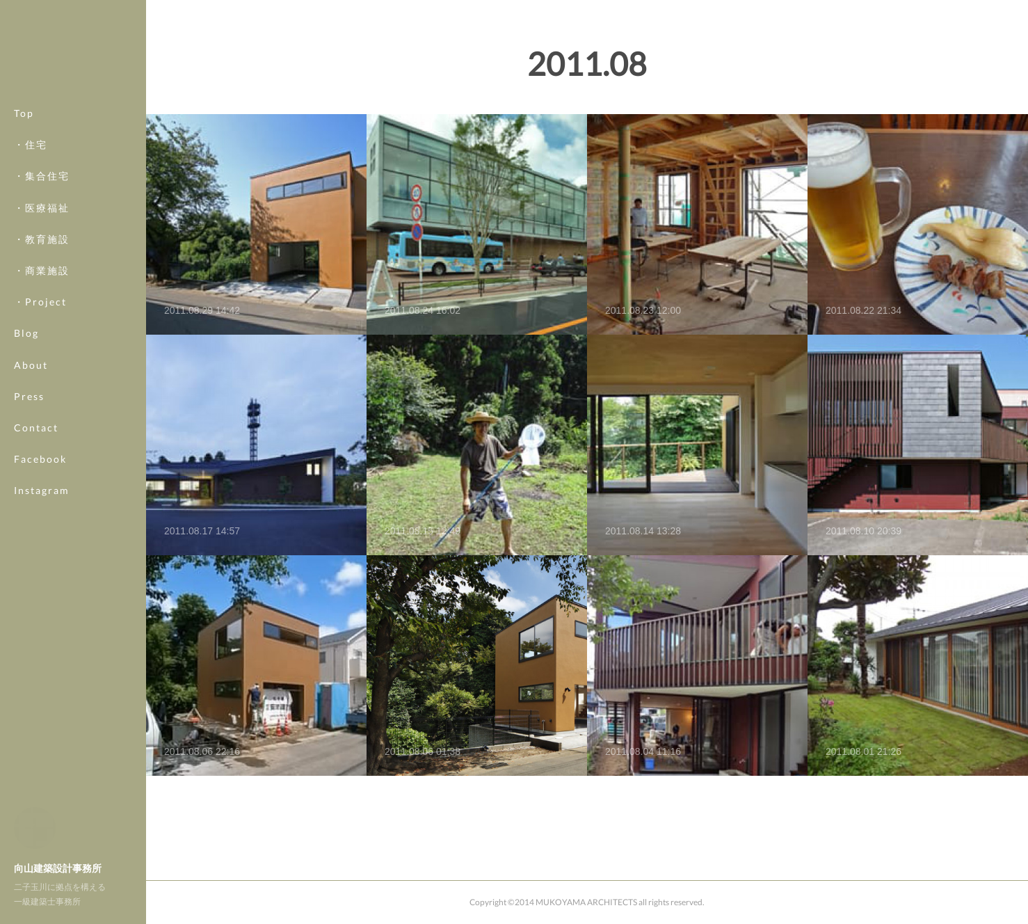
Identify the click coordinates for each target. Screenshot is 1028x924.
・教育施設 (42, 239)
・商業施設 (42, 270)
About (31, 365)
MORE (31, 459)
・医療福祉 (42, 208)
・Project (40, 302)
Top (24, 113)
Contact (36, 427)
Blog (26, 333)
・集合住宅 (42, 176)
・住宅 (30, 144)
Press (29, 396)
